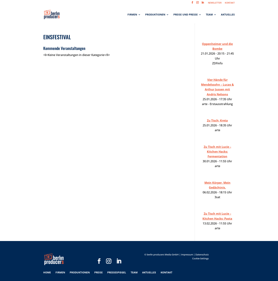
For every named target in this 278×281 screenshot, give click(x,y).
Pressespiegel (116, 272)
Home (47, 272)
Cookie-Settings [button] (200, 258)
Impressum (187, 254)
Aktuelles (228, 14)
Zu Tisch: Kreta (217, 120)
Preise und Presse (185, 14)
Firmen (132, 14)
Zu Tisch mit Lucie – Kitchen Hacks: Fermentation (217, 151)
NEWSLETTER (215, 3)
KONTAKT (230, 3)
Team (209, 14)
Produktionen (155, 14)
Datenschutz (202, 254)
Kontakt (166, 272)
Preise (98, 272)
